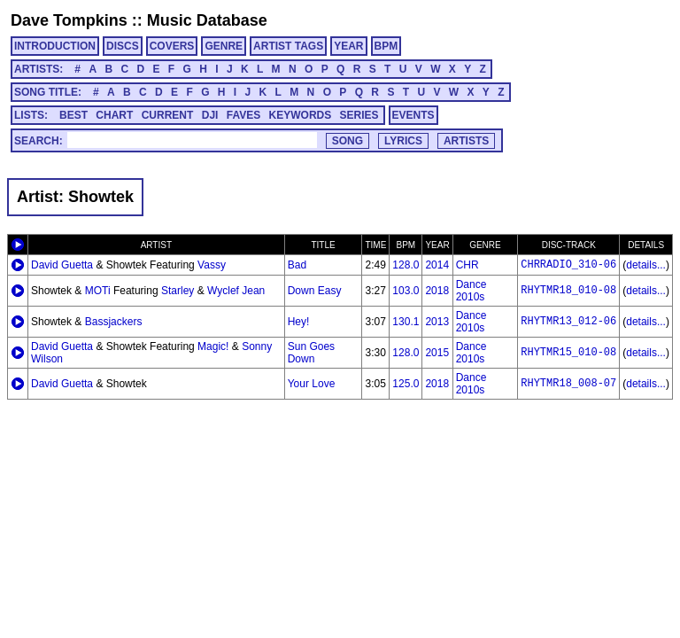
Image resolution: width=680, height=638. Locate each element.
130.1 (405, 321)
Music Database (207, 20)
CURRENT (168, 115)
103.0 (405, 290)
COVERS (172, 46)
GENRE (224, 46)
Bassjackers (114, 321)
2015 (437, 352)
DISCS (122, 46)
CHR (467, 265)
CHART (114, 115)
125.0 (405, 383)
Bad (297, 265)
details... (646, 265)
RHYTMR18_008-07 (568, 383)
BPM (386, 46)
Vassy (211, 265)
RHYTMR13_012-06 (568, 321)
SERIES (359, 115)
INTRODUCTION (55, 46)
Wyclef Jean (236, 290)
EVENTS (413, 115)
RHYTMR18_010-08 (568, 290)
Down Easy (315, 290)
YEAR (348, 46)
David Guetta (62, 265)
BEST (73, 115)
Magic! (212, 346)
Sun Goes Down (311, 352)
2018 (437, 290)
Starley (177, 290)
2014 (437, 265)
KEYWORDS (300, 115)
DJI (210, 115)
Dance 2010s (471, 290)
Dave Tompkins (69, 20)
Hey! (299, 321)
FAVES (243, 115)
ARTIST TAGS (288, 46)
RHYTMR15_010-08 (568, 352)
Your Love (312, 383)
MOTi (98, 290)
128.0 (405, 265)
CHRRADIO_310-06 (568, 265)
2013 (437, 321)
